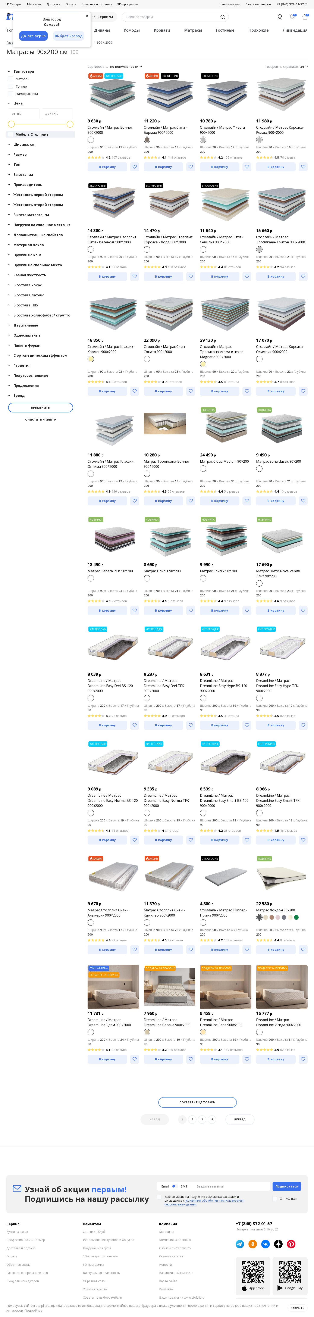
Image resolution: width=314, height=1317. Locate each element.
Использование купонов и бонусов (108, 1240)
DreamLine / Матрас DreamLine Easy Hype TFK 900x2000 (277, 685)
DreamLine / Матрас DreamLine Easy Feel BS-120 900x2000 (110, 685)
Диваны (102, 30)
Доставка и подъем (20, 1248)
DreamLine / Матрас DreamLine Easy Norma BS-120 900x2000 (113, 800)
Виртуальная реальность (101, 1272)
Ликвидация (295, 30)
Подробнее (33, 1310)
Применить (40, 407)
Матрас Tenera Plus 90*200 (110, 571)
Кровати (162, 30)
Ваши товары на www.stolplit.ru (181, 1297)
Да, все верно (33, 36)
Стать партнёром (258, 4)
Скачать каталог (171, 1256)
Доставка (53, 4)
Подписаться (287, 1186)
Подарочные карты (97, 1248)
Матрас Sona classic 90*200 (278, 461)
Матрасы (193, 30)
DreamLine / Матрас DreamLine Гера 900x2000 (221, 1022)
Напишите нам (230, 4)
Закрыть (297, 1308)
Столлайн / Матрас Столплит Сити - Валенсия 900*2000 (112, 239)
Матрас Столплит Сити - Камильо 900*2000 (164, 913)
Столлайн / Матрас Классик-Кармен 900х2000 (111, 349)
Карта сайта (168, 1281)
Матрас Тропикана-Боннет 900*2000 (167, 464)
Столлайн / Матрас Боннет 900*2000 (110, 130)
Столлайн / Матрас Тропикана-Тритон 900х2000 (280, 239)
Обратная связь (18, 1264)
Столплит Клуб (94, 1231)
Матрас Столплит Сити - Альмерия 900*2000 (108, 913)
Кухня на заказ (17, 1231)
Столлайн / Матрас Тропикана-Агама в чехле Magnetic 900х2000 (221, 351)
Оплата (71, 4)
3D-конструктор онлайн (100, 1256)
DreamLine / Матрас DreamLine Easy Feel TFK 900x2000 (164, 685)
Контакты (166, 1289)
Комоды (132, 30)
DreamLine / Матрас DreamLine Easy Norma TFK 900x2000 (166, 800)
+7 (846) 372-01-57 (254, 1223)
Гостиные (225, 30)
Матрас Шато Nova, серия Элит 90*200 (278, 573)
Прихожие (258, 30)
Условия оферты (95, 1289)
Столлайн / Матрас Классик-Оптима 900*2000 (111, 464)
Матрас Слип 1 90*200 (162, 571)
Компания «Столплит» (175, 1240)
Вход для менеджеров (22, 1281)
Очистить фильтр (40, 419)
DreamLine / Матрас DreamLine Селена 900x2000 (167, 1022)
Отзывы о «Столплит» (175, 1248)
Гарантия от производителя (27, 1272)
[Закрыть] (87, 15)
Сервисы (102, 16)
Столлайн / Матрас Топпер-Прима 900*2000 (223, 913)
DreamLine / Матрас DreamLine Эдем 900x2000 (109, 1022)
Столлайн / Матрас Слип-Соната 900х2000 (165, 349)
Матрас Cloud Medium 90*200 (224, 461)
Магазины (34, 4)
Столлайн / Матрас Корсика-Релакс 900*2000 (280, 130)
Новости (165, 1264)
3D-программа (127, 4)
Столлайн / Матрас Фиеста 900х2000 (222, 130)
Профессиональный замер (25, 1240)
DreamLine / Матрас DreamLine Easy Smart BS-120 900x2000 (224, 800)
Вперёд (240, 1119)
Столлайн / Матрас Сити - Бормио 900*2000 (165, 130)
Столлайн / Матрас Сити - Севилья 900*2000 (221, 239)
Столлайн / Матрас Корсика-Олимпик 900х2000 (280, 349)
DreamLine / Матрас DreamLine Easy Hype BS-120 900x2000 (223, 685)
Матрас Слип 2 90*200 (218, 571)
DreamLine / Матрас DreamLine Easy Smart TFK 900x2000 (277, 800)
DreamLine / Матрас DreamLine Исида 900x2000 (278, 1022)
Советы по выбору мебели (102, 1297)
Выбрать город (69, 36)
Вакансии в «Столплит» (176, 1272)
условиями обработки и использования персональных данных (204, 1202)
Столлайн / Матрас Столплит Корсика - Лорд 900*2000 (168, 239)
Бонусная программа (97, 4)
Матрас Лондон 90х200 (275, 910)
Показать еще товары (198, 1102)
